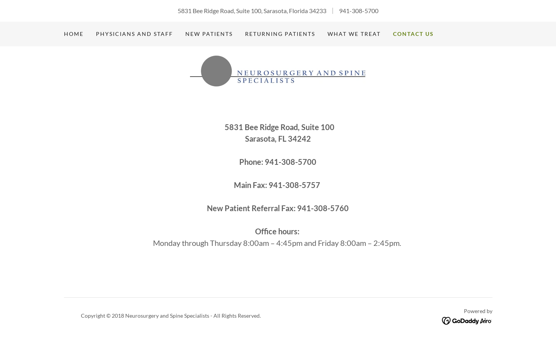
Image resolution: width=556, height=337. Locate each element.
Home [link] (74, 33)
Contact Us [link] (413, 33)
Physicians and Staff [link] (134, 33)
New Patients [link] (209, 33)
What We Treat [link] (354, 33)
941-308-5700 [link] (358, 10)
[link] (278, 70)
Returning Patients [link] (280, 33)
